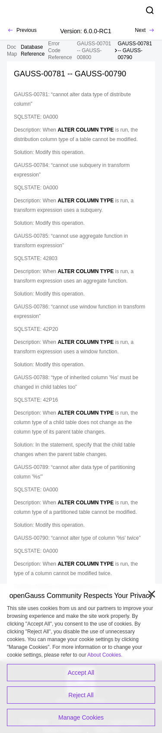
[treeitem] (32, 50)
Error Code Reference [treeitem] (60, 50)
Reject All (80, 695)
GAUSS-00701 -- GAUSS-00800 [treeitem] (94, 50)
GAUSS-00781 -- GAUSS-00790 (135, 50)
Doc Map (12, 50)
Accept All (81, 672)
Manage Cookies (81, 717)
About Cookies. (104, 655)
